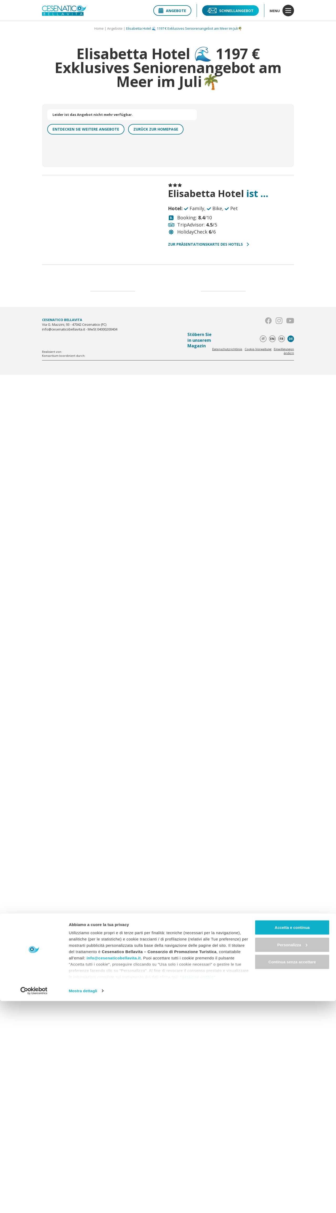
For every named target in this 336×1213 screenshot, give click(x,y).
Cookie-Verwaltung (258, 349)
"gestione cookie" (198, 1188)
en (272, 339)
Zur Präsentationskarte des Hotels (208, 244)
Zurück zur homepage (155, 129)
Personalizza (292, 1156)
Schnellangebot (230, 10)
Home (99, 28)
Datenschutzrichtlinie (227, 349)
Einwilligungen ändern (284, 351)
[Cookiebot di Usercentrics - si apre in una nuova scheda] (34, 1203)
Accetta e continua (292, 1139)
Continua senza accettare (292, 1173)
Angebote (172, 10)
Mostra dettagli (83, 1202)
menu (282, 10)
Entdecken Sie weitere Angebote (85, 129)
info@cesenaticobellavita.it (114, 1170)
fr (282, 339)
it (263, 339)
